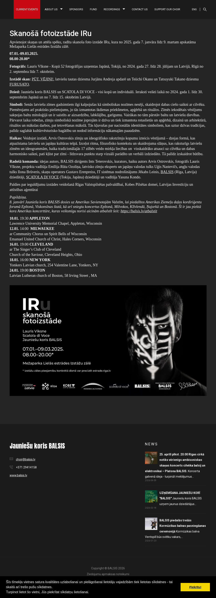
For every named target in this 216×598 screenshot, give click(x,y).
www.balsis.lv (18, 475)
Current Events (27, 9)
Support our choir (167, 9)
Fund (93, 9)
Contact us (140, 9)
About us (54, 9)
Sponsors (76, 9)
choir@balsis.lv (25, 459)
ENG (194, 9)
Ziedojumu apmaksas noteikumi (108, 574)
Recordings (114, 9)
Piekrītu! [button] (195, 587)
